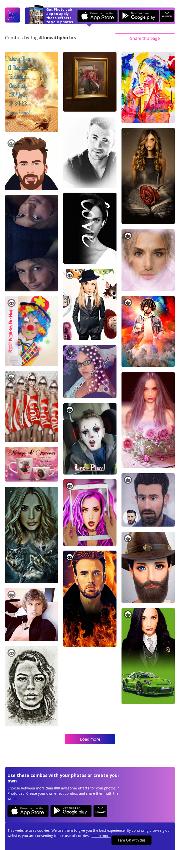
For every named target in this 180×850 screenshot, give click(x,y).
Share (145, 38)
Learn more (101, 835)
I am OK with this (132, 840)
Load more (90, 739)
